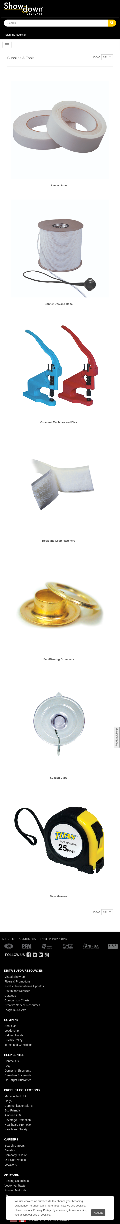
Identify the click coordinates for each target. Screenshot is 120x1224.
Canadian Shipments (18, 1075)
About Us (10, 1026)
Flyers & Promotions (17, 981)
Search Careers (15, 1145)
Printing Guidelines (17, 1180)
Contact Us (12, 1061)
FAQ (7, 1065)
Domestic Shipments (18, 1070)
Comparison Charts (17, 1000)
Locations (11, 1164)
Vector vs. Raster (16, 1185)
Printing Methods (15, 1190)
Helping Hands (14, 1035)
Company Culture (16, 1155)
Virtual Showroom (16, 976)
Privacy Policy (13, 1040)
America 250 (13, 1115)
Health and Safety (16, 1129)
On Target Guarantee (18, 1080)
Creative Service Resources (22, 1005)
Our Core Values (15, 1159)
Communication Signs (18, 1105)
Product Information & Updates (24, 986)
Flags (8, 1101)
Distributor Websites (17, 991)
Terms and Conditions (18, 1044)
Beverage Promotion (18, 1120)
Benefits (10, 1150)
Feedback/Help (116, 737)
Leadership (12, 1030)
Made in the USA (15, 1096)
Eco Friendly (13, 1110)
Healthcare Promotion (18, 1124)
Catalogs (10, 995)
